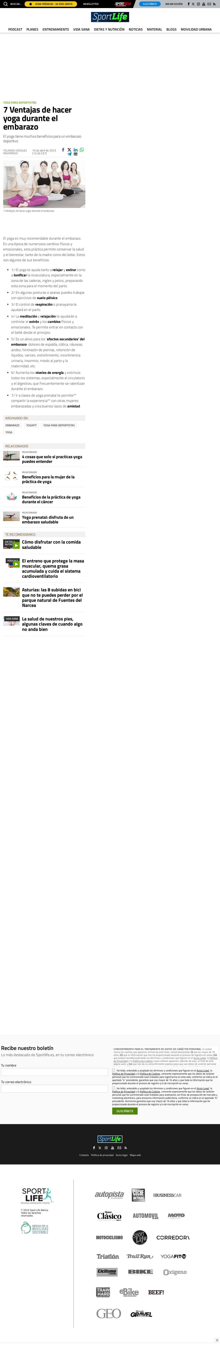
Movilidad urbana (196, 29)
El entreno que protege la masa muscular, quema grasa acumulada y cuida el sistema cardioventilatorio (53, 568)
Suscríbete (150, 4)
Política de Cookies (143, 1061)
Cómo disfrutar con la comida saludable (51, 544)
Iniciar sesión (174, 4)
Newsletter (90, 4)
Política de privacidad (102, 1155)
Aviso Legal (200, 1058)
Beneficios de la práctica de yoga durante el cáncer (51, 499)
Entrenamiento (56, 29)
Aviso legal (121, 1155)
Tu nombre (8, 1065)
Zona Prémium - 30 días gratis (51, 4)
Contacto (84, 1155)
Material (154, 29)
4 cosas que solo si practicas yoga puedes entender (52, 459)
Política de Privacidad (123, 1074)
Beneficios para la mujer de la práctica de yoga (48, 479)
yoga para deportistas (59, 425)
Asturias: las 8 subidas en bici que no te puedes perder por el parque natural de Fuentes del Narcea (52, 597)
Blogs (171, 29)
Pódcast (12, 561)
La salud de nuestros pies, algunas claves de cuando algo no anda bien (52, 624)
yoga (9, 432)
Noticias (136, 29)
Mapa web (135, 1155)
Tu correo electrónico (16, 1082)
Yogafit (31, 425)
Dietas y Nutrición (109, 29)
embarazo (12, 425)
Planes (32, 29)
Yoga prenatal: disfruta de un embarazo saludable (48, 519)
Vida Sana (81, 29)
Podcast (15, 29)
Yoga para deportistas (19, 102)
